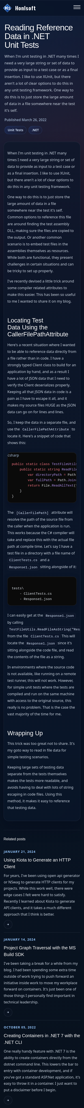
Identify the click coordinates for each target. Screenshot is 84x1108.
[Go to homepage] (36, 8)
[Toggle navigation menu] (77, 8)
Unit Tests (15, 130)
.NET (35, 130)
